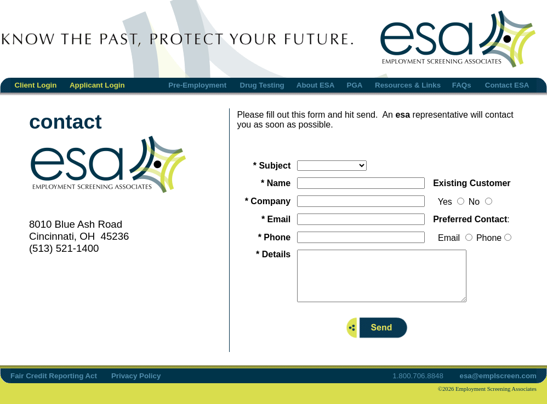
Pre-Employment (197, 85)
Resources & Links (408, 85)
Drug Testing (262, 85)
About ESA (316, 85)
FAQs (461, 85)
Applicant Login (97, 85)
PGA (355, 85)
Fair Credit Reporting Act (53, 386)
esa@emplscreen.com (497, 386)
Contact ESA (507, 85)
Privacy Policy (136, 386)
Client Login (35, 85)
